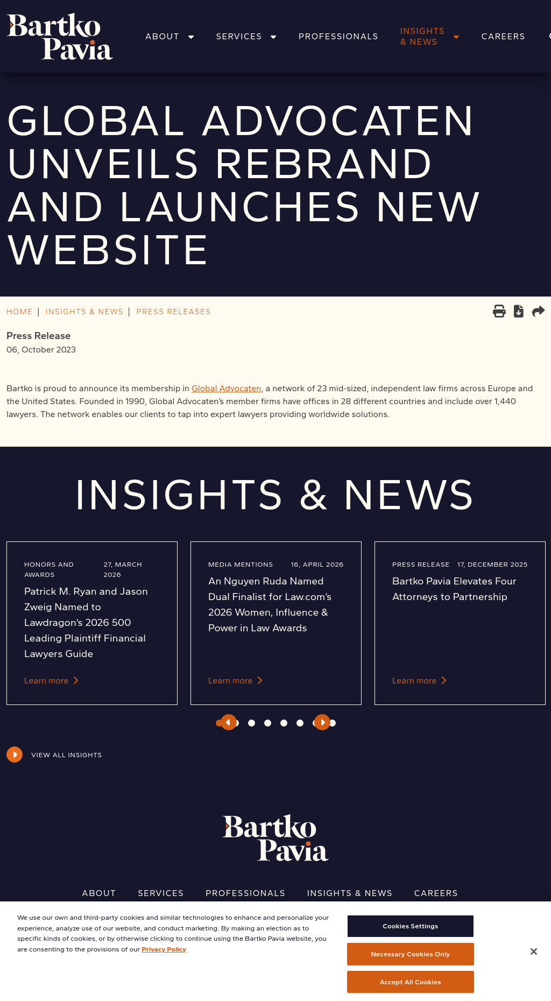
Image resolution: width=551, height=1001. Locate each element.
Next (322, 722)
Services (246, 36)
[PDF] (519, 313)
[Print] (499, 312)
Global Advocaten (226, 388)
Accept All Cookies (410, 989)
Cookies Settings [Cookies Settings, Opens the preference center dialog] (410, 934)
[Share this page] (538, 312)
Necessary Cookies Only (410, 962)
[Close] (534, 959)
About (169, 36)
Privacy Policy (164, 957)
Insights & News (430, 36)
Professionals (339, 36)
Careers (504, 36)
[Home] (73, 36)
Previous (228, 722)
